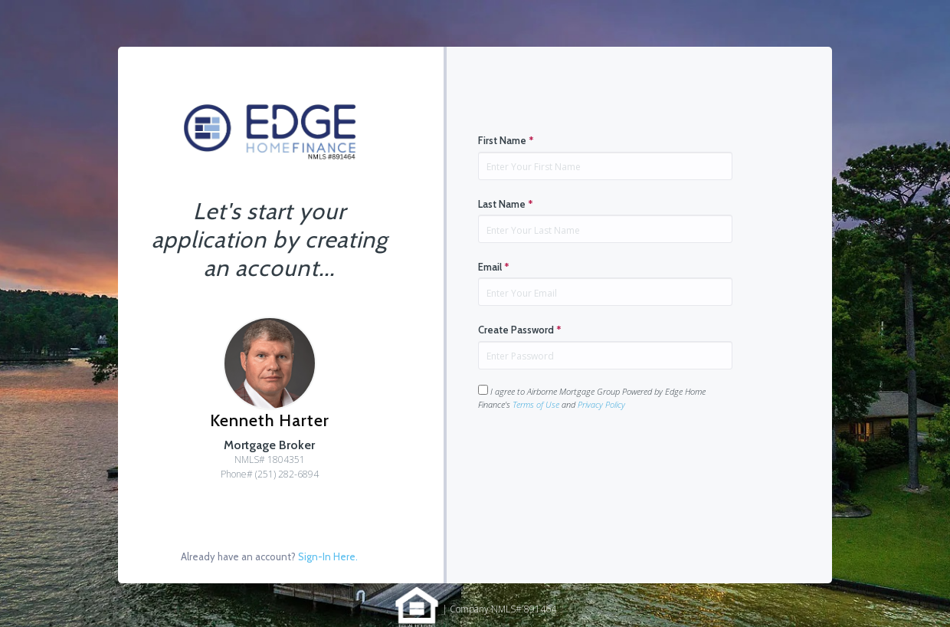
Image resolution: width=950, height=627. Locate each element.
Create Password (520, 329)
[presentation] (594, 459)
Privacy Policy (601, 404)
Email (493, 267)
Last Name (505, 204)
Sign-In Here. (328, 556)
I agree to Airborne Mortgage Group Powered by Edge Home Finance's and (592, 397)
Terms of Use (536, 404)
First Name (506, 140)
